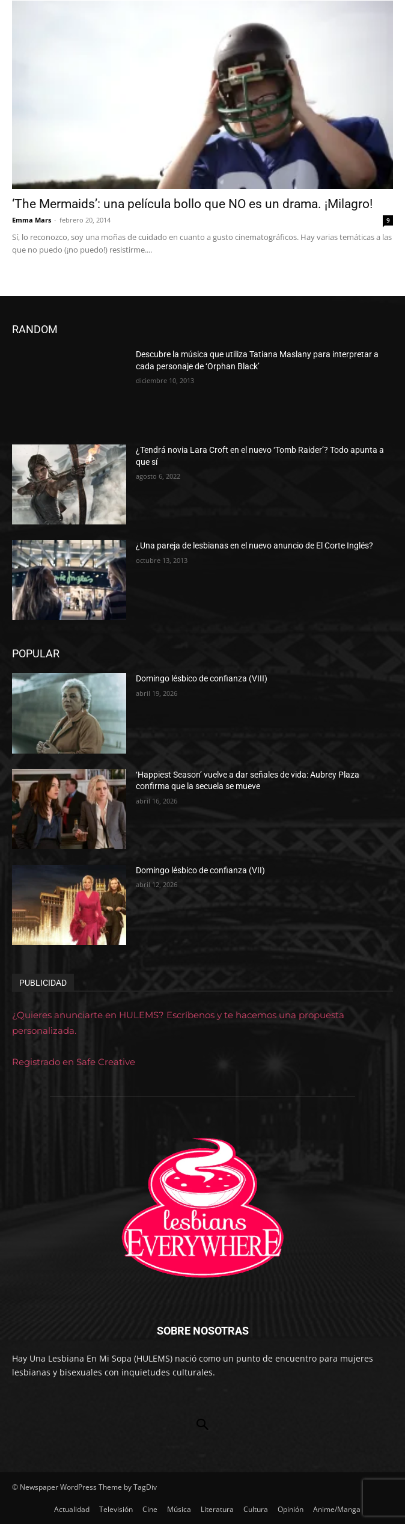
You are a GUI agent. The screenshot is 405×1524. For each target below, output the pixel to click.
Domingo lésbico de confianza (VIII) (201, 678)
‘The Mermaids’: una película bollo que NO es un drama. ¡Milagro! (192, 204)
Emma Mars (31, 219)
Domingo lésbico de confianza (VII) (200, 870)
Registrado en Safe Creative (73, 1062)
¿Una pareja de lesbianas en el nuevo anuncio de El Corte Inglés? (254, 545)
